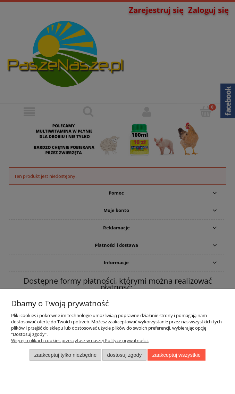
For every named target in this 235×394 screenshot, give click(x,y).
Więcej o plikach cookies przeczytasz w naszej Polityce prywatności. (80, 340)
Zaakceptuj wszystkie (176, 355)
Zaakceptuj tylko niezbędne (65, 355)
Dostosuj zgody (124, 355)
